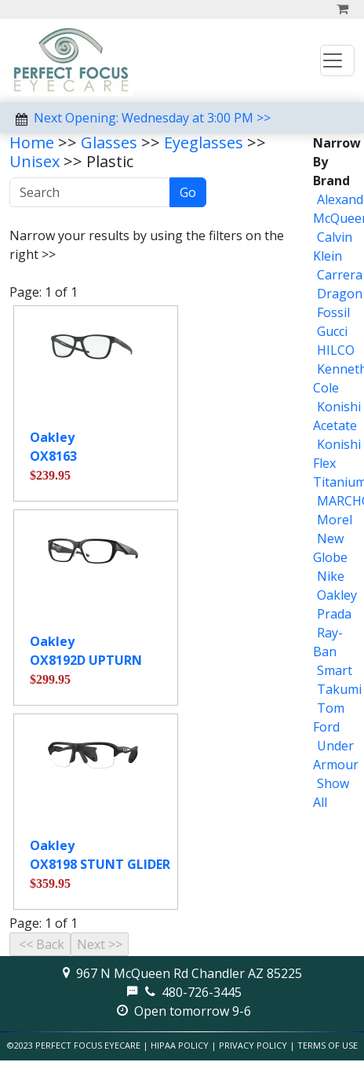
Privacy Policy (253, 1045)
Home (31, 142)
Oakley (337, 595)
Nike (330, 576)
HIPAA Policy (180, 1045)
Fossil (333, 312)
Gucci (332, 331)
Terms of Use (327, 1045)
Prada (334, 613)
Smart (334, 670)
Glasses (109, 142)
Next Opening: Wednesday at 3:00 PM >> (152, 117)
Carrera (339, 274)
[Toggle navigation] (337, 60)
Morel (334, 519)
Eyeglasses (203, 142)
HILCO (336, 350)
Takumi (339, 689)
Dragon (339, 293)
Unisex (34, 161)
